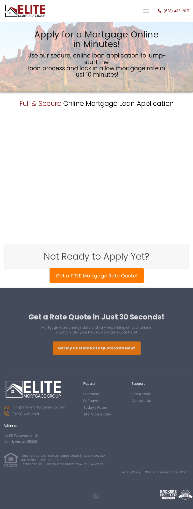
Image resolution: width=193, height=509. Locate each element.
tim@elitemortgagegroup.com (39, 407)
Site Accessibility (97, 414)
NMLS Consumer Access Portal (167, 472)
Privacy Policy (131, 472)
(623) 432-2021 (176, 10)
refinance (91, 400)
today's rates (95, 407)
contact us (141, 400)
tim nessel (141, 394)
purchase (91, 394)
